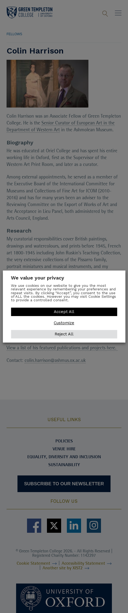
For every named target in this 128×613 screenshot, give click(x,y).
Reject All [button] (64, 334)
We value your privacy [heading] (37, 278)
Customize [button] (64, 322)
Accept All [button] (64, 311)
